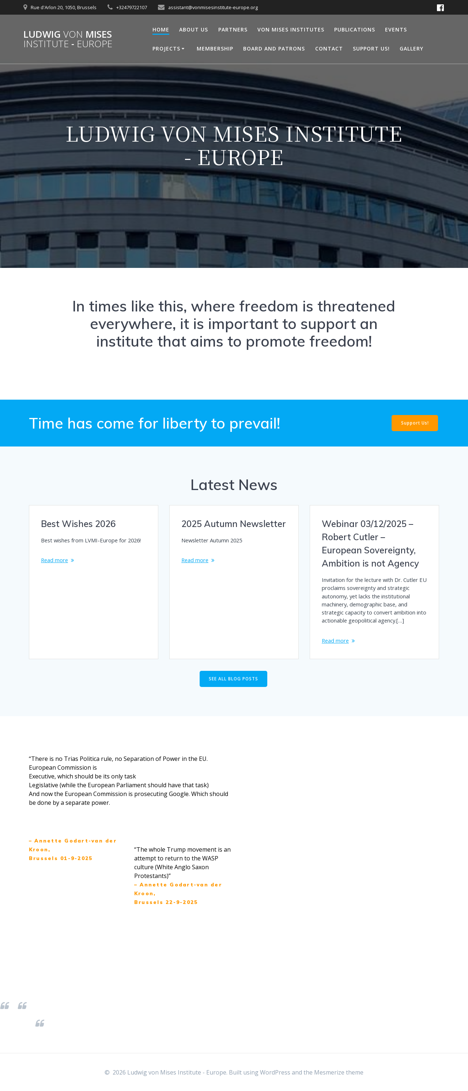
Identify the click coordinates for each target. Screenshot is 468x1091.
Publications (354, 29)
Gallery (411, 48)
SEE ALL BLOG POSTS (233, 695)
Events (396, 29)
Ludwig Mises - (67, 39)
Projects (166, 48)
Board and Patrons (274, 48)
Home (160, 29)
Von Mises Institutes (290, 29)
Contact (329, 48)
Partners (233, 29)
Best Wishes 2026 (78, 523)
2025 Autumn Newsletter (233, 523)
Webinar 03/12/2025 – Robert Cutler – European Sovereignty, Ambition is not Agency (370, 543)
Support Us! (371, 48)
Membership (215, 48)
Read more (56, 570)
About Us (193, 29)
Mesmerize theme (338, 1072)
